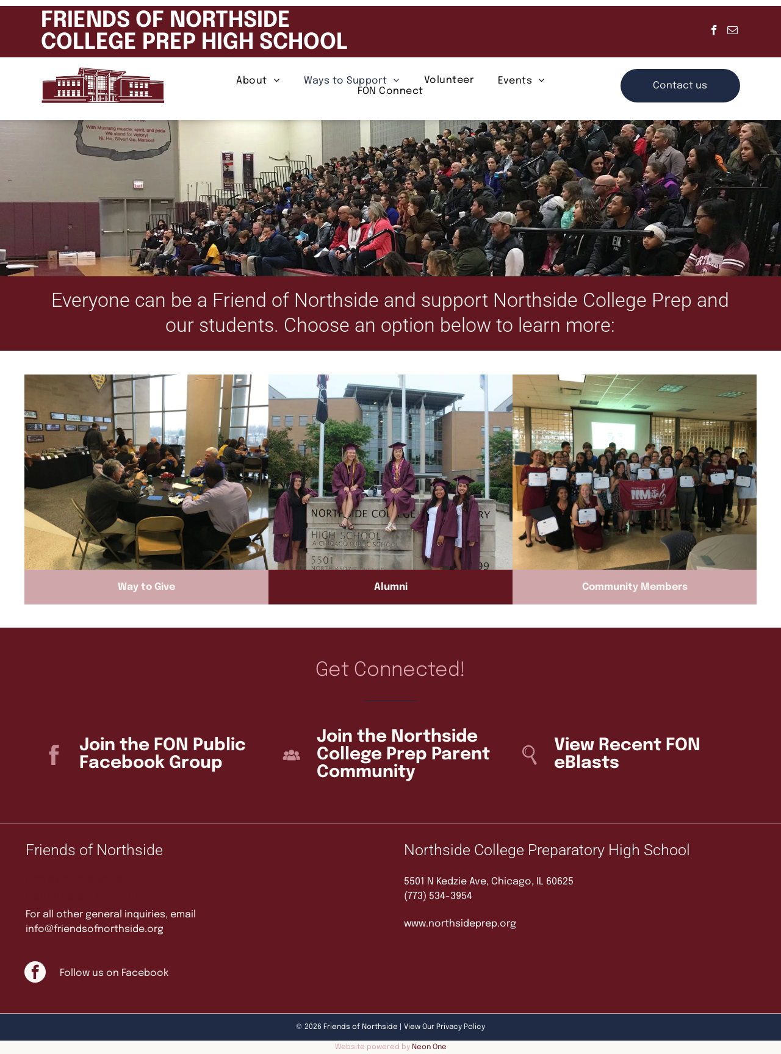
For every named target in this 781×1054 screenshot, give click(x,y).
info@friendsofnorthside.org (95, 929)
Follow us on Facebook (114, 973)
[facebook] (714, 32)
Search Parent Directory (83, 896)
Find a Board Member (76, 880)
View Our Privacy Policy (444, 1027)
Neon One (429, 1047)
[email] (732, 32)
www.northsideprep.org (460, 924)
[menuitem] (258, 80)
